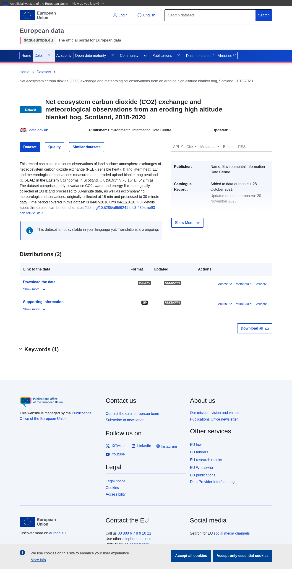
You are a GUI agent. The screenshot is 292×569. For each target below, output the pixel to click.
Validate (261, 284)
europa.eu (57, 533)
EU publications (202, 475)
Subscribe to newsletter (124, 420)
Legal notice (115, 481)
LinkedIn (141, 446)
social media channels (232, 533)
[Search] (210, 15)
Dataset (29, 147)
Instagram (166, 446)
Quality (54, 147)
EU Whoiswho (201, 468)
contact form (140, 544)
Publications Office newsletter (214, 419)
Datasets (44, 72)
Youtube (115, 454)
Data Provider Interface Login (213, 482)
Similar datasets (87, 147)
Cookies (112, 488)
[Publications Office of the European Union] (60, 398)
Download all (255, 328)
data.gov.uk (38, 130)
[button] (89, 3)
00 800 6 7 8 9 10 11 (134, 533)
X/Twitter (116, 446)
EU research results (206, 460)
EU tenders (199, 452)
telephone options (136, 539)
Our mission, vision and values (215, 413)
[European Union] (60, 522)
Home (24, 72)
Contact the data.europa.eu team (132, 414)
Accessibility (115, 494)
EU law (196, 445)
